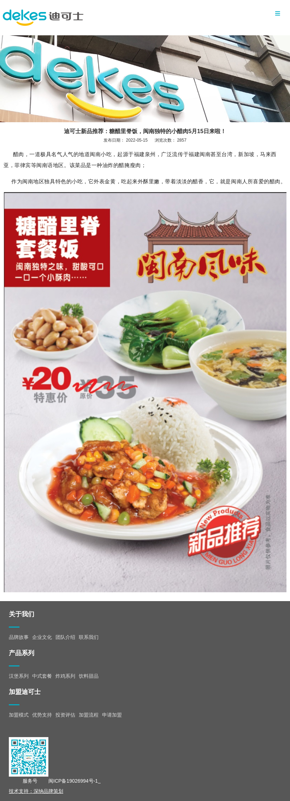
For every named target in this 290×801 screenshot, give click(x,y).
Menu (277, 13)
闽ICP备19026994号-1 (73, 781)
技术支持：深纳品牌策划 (36, 791)
